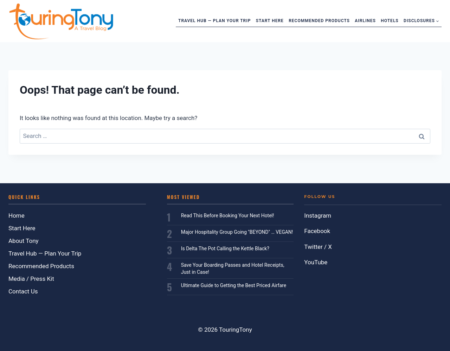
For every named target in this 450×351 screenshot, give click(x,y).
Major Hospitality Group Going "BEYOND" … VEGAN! (237, 232)
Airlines (365, 20)
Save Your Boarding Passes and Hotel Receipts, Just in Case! (232, 268)
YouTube (315, 262)
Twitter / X (318, 246)
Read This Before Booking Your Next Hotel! (227, 215)
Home (16, 215)
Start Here (270, 20)
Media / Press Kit (31, 278)
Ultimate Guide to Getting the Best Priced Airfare (233, 285)
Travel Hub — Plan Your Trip (214, 20)
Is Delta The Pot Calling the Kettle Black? (225, 248)
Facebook (317, 230)
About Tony (23, 240)
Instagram (317, 215)
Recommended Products (319, 20)
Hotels (389, 20)
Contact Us (23, 291)
